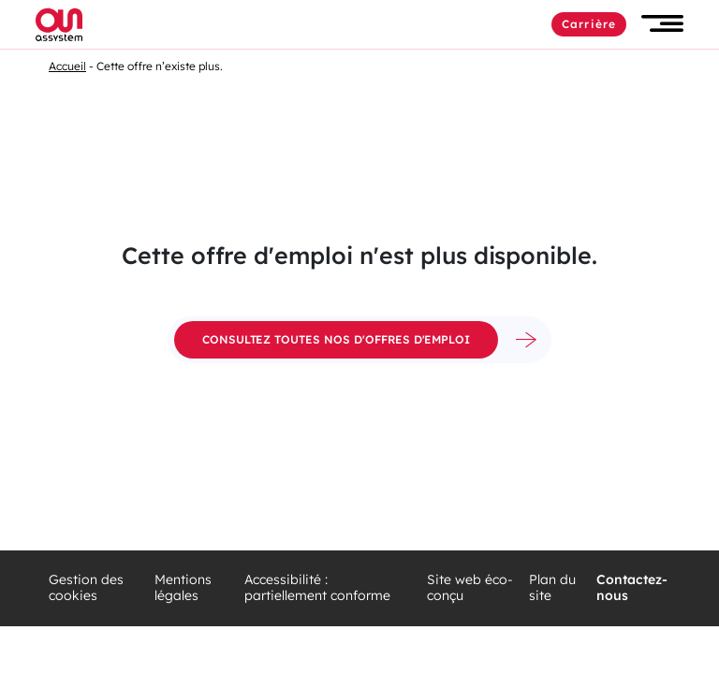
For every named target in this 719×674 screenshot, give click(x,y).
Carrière (589, 24)
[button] (662, 23)
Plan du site (552, 588)
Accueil (67, 66)
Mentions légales (183, 588)
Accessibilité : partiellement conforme (317, 588)
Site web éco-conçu (470, 588)
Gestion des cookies (86, 588)
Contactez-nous (632, 588)
